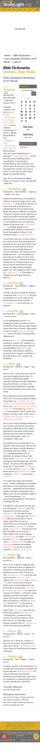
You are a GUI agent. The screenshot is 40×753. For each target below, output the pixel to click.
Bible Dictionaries (21, 55)
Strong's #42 (8, 192)
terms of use (11, 723)
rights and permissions (14, 726)
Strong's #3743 (9, 634)
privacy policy (24, 723)
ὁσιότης (13, 310)
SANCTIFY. (8, 183)
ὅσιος (11, 554)
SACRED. (27, 625)
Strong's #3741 (9, 558)
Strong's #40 (8, 367)
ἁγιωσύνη (14, 188)
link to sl (24, 728)
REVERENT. (7, 358)
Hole (28, 130)
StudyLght (13, 4)
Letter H (17, 62)
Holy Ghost (28, 137)
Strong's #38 (8, 95)
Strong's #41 (8, 286)
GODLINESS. (11, 348)
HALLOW (32, 181)
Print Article (23, 147)
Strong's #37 (8, 659)
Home (7, 55)
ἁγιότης (13, 282)
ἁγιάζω (13, 656)
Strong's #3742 (9, 314)
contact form (20, 735)
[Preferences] (37, 9)
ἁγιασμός (9, 89)
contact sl (29, 726)
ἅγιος (11, 363)
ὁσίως (12, 630)
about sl (15, 728)
